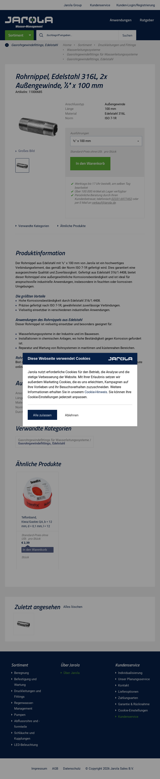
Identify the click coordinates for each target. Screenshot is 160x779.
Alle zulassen (42, 415)
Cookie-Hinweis (96, 392)
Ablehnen (72, 415)
